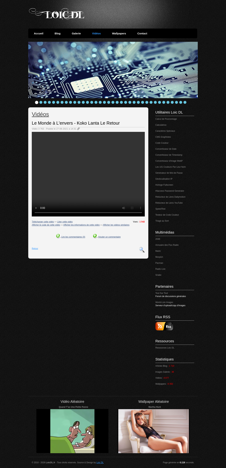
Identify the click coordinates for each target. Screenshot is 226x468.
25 (138, 102)
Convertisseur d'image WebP (169, 161)
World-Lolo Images (164, 302)
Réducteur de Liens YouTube (169, 203)
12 (83, 102)
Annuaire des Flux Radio (167, 245)
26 (142, 102)
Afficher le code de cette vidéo (46, 225)
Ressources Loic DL (164, 348)
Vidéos (96, 33)
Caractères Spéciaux (165, 131)
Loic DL (100, 462)
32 (168, 102)
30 (159, 102)
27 (147, 102)
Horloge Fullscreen (164, 185)
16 (100, 102)
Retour (35, 248)
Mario (158, 251)
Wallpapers (119, 33)
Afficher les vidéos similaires (116, 225)
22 (125, 102)
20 (117, 102)
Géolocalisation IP (164, 179)
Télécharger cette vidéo (43, 222)
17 (104, 102)
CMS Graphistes (163, 137)
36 (185, 102)
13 (87, 102)
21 (121, 102)
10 (75, 102)
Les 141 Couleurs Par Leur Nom (170, 167)
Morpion (159, 257)
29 (155, 102)
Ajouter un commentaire (109, 237)
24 (134, 102)
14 (92, 102)
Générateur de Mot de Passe (169, 173)
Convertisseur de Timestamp (168, 155)
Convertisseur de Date (165, 149)
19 (113, 102)
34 (176, 102)
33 (172, 102)
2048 (157, 239)
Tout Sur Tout (161, 293)
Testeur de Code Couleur (167, 215)
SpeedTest (160, 209)
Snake (158, 275)
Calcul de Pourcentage (166, 119)
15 (96, 102)
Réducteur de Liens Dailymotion (170, 197)
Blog (57, 33)
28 (151, 102)
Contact (142, 33)
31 (164, 102)
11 (79, 102)
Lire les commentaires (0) (73, 237)
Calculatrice (160, 125)
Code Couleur (161, 143)
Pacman (159, 263)
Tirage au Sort (162, 221)
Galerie (76, 33)
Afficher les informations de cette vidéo (81, 225)
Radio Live (160, 269)
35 (181, 102)
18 (109, 102)
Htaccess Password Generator (169, 191)
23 (130, 102)
